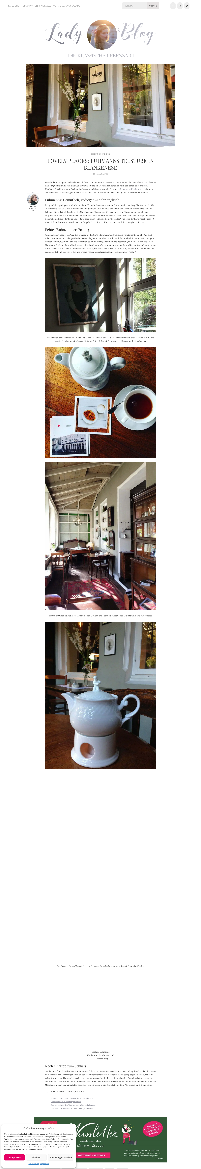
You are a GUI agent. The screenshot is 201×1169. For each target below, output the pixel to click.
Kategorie (13, 5)
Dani (33, 192)
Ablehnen (36, 1157)
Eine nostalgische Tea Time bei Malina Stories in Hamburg (74, 1105)
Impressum (44, 1164)
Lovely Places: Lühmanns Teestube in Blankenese (100, 164)
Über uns (28, 5)
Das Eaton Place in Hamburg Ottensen (66, 1102)
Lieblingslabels (43, 5)
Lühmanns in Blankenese (130, 189)
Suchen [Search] (153, 5)
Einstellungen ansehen (61, 1157)
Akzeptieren (15, 1157)
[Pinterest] (186, 5)
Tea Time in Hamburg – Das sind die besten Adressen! (72, 1098)
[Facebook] (173, 5)
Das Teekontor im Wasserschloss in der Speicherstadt (72, 1108)
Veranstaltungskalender (67, 5)
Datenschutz (34, 1164)
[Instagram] (180, 5)
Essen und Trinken (100, 154)
